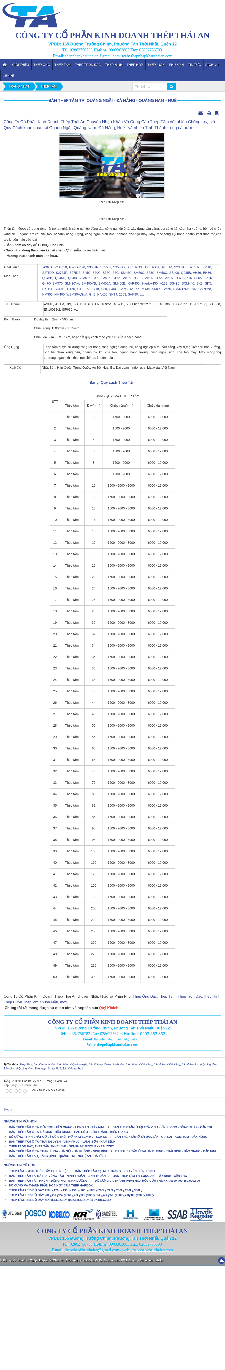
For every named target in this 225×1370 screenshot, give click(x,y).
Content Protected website (145, 1364)
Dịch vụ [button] (212, 65)
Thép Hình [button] (113, 65)
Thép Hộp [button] (135, 65)
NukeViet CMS (92, 1364)
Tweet (8, 1214)
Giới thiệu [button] (20, 65)
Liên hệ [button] (9, 75)
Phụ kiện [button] (176, 65)
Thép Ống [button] (41, 65)
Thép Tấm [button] (62, 65)
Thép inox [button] (156, 65)
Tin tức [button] (194, 65)
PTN (124, 1364)
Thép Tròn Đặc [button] (88, 65)
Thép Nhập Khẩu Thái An (47, 1364)
